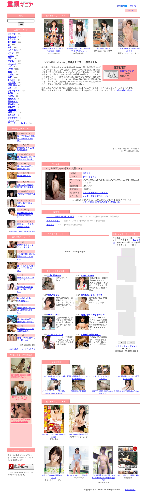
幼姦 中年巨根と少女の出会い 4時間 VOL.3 (103, 391)
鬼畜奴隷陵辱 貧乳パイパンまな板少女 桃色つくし (78, 376)
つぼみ (11, 96)
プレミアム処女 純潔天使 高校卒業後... (26, 186)
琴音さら (87, 173)
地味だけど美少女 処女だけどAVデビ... (25, 289)
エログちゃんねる (55, 334)
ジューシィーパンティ (18, 123)
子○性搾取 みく (24, 175)
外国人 (11, 93)
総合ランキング (127, 71)
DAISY (11, 120)
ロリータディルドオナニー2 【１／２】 (103, 376)
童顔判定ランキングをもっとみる (22, 231)
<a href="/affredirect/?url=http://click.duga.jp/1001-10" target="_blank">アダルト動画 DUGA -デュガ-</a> (21, 402)
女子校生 (12, 39)
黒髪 (10, 77)
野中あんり (13, 101)
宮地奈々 (12, 104)
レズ (10, 66)
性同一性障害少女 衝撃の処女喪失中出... (25, 215)
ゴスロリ (12, 80)
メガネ (11, 74)
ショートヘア (14, 91)
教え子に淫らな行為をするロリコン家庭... (26, 138)
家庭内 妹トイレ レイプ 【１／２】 (25, 278)
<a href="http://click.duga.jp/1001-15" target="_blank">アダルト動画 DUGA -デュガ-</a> (126, 295)
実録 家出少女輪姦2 (78, 390)
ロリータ (12, 34)
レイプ (11, 53)
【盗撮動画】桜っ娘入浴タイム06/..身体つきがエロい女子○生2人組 (103, 477)
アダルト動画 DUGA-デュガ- (95, 192)
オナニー (12, 61)
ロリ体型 (12, 42)
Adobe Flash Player (124, 90)
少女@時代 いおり (103, 48)
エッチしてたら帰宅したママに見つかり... (26, 268)
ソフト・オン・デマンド (126, 346)
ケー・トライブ (90, 177)
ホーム (131, 10)
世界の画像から (54, 275)
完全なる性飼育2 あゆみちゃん (127, 390)
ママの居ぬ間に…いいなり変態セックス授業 (127, 376)
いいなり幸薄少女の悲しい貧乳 (96, 196)
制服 (10, 72)
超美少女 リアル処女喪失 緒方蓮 (25, 225)
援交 (10, 58)
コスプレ (12, 64)
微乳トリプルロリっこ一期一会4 (26, 339)
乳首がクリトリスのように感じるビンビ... (26, 310)
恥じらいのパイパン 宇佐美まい (78, 475)
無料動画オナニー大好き (92, 295)
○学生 (10, 69)
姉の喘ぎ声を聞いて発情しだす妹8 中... (26, 158)
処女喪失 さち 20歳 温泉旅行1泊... (25, 149)
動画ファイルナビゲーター (92, 315)
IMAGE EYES (53, 315)
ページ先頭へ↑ (130, 490)
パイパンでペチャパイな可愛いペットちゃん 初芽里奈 (54, 391)
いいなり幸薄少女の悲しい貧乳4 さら (102, 202)
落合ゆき (12, 115)
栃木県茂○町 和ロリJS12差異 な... (26, 299)
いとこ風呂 (13, 50)
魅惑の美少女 (53, 295)
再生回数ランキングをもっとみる (22, 349)
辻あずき (12, 107)
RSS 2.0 (133, 6)
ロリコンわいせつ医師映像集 (128, 475)
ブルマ (11, 55)
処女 (10, 47)
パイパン (12, 36)
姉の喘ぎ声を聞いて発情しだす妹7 (26, 167)
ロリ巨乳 (12, 82)
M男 (10, 88)
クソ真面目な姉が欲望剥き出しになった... (26, 256)
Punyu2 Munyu (87, 275)
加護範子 (12, 109)
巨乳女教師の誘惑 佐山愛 (78, 434)
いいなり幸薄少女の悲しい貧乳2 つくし (54, 376)
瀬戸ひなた (13, 112)
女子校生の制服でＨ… (91, 334)
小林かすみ (13, 118)
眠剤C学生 (12, 85)
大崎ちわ (12, 99)
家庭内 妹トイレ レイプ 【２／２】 (25, 246)
